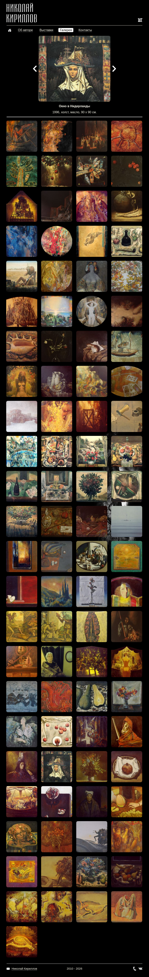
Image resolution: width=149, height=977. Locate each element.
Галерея (66, 30)
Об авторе (25, 30)
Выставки (46, 30)
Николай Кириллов (24, 968)
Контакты (85, 30)
